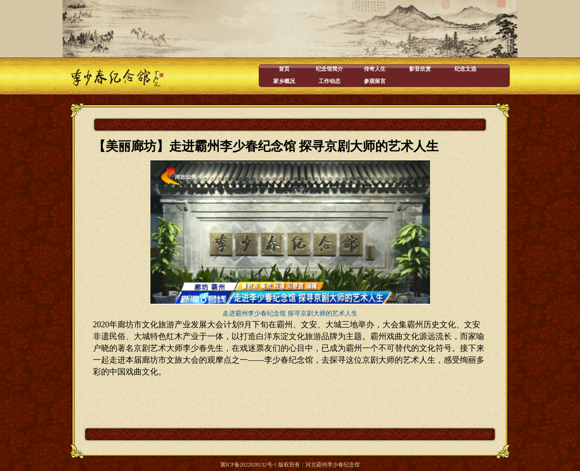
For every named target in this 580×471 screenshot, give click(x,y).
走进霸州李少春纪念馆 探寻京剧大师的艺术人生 (290, 313)
